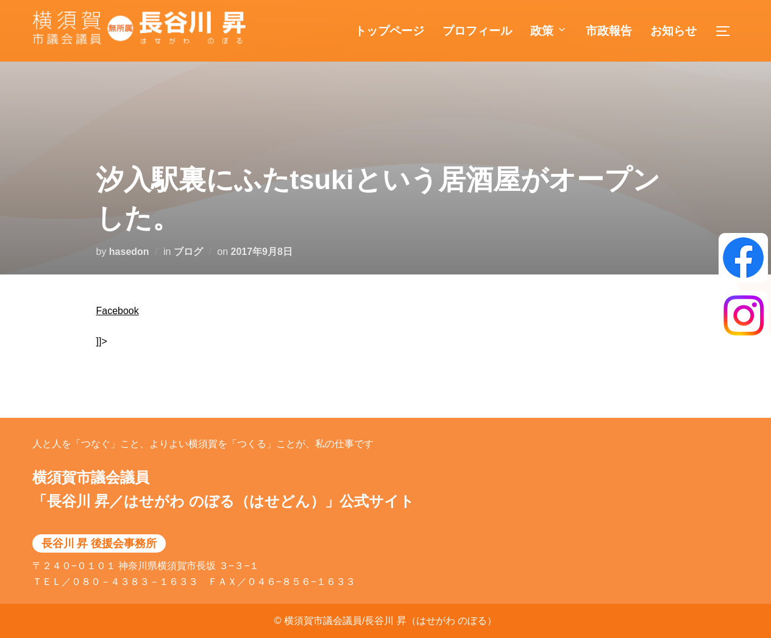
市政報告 (609, 31)
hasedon (129, 251)
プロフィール (477, 31)
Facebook (117, 311)
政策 (548, 31)
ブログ (188, 251)
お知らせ (673, 31)
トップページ (389, 31)
